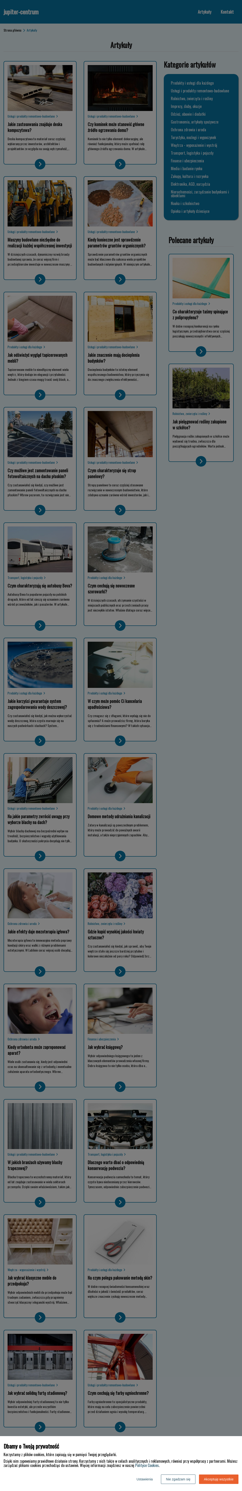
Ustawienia (145, 1479)
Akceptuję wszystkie (218, 1479)
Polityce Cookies (147, 1465)
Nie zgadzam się (178, 1479)
